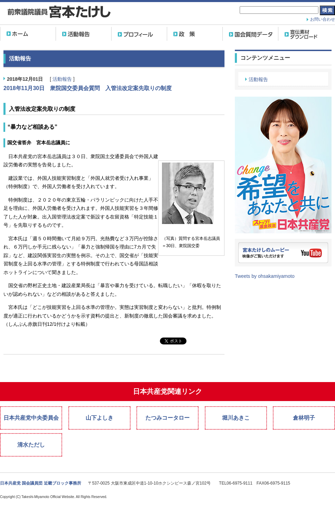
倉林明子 (304, 418)
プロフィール (139, 34)
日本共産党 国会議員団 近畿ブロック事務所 (40, 483)
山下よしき (99, 418)
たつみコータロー (167, 418)
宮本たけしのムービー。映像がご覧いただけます (283, 252)
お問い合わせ (322, 19)
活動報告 (83, 34)
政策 (194, 34)
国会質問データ (250, 34)
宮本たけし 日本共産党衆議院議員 (59, 13)
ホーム (28, 34)
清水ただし (31, 445)
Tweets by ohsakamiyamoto (265, 276)
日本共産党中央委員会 (31, 418)
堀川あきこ (236, 418)
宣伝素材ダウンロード (306, 34)
